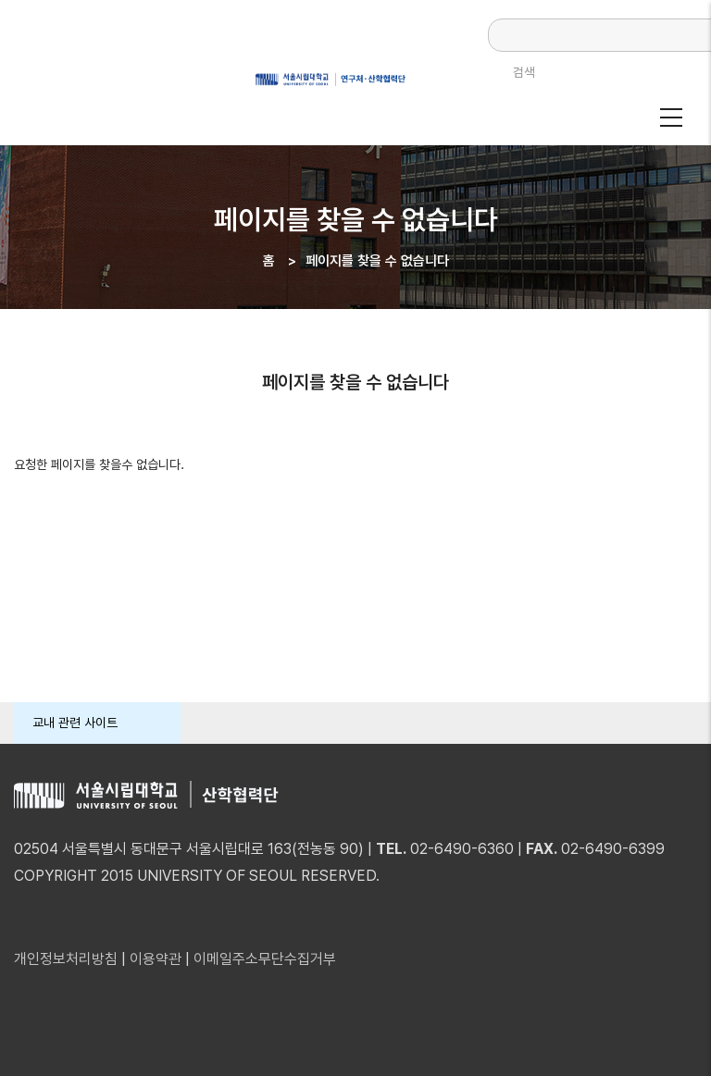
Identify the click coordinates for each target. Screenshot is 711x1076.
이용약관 (155, 959)
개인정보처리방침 (66, 959)
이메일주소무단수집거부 (264, 959)
